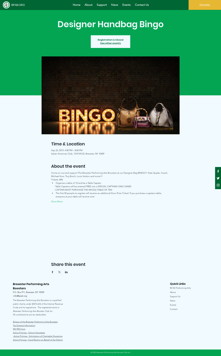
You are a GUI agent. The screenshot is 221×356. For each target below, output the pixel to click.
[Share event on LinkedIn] (66, 272)
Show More (57, 201)
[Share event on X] (59, 272)
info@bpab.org (20, 296)
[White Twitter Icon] (218, 178)
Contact (173, 309)
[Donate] (205, 5)
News (172, 300)
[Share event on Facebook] (52, 272)
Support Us (175, 296)
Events (173, 305)
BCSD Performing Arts (180, 288)
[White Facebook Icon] (218, 171)
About (173, 292)
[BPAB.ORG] (18, 5)
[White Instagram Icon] (218, 185)
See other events (110, 43)
